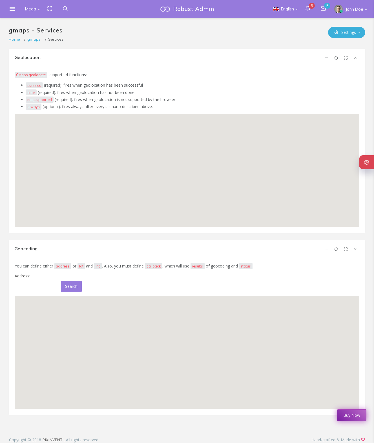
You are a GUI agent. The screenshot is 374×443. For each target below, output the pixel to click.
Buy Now (351, 415)
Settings (345, 32)
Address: (22, 275)
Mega (30, 9)
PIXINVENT (53, 439)
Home (14, 39)
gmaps (34, 39)
